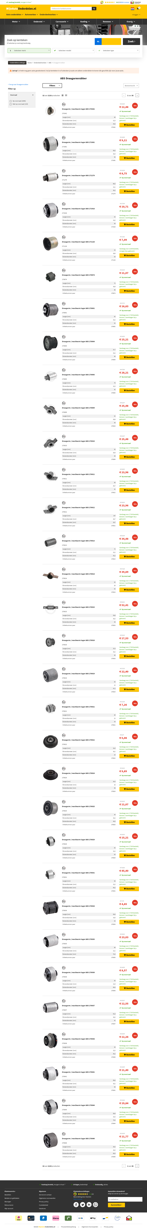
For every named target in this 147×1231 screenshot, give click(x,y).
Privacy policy (43, 1202)
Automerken (30, 14)
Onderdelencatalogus (17, 63)
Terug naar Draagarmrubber (18, 84)
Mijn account (9, 1208)
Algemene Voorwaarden (90, 1227)
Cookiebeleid (43, 1205)
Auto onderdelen (13, 14)
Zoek (131, 41)
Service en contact (45, 1195)
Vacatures (42, 1208)
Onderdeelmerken (48, 14)
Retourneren (9, 1205)
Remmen (107, 21)
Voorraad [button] (13, 95)
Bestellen (8, 1195)
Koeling (84, 21)
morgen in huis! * (53, 1185)
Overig (130, 21)
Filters (52, 85)
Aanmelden (116, 1205)
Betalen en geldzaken (12, 1198)
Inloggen (135, 15)
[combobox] (32, 50)
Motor (15, 21)
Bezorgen (8, 1202)
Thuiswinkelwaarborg (68, 1227)
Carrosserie (61, 21)
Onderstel (38, 21)
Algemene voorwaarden (47, 1198)
